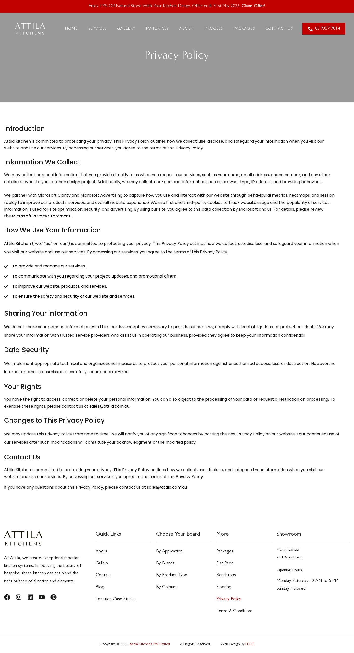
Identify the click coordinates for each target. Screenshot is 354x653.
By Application (169, 551)
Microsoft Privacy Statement (41, 216)
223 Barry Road (289, 558)
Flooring (223, 587)
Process (214, 29)
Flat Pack (224, 563)
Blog (100, 587)
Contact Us (279, 29)
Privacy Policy (228, 599)
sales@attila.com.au (109, 406)
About (186, 29)
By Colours (166, 587)
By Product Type (171, 575)
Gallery (126, 29)
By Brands (165, 563)
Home (71, 29)
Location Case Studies (116, 599)
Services (97, 29)
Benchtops (226, 575)
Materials (157, 29)
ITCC (249, 644)
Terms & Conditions (234, 611)
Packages (244, 29)
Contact (103, 575)
